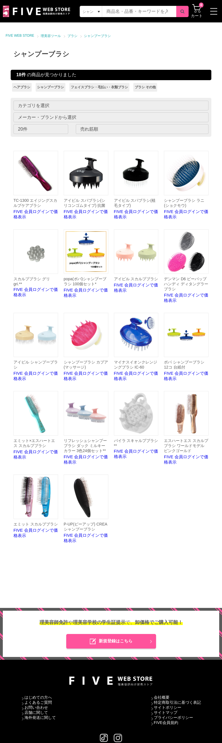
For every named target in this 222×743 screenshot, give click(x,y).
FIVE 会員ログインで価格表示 (35, 185)
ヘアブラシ (21, 87)
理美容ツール (51, 36)
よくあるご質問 (38, 702)
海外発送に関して (40, 717)
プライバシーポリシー (173, 717)
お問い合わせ (36, 707)
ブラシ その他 (145, 87)
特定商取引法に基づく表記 (177, 702)
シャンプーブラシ (97, 36)
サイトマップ (165, 712)
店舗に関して (36, 712)
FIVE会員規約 (166, 722)
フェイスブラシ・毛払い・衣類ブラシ (99, 87)
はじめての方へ (38, 697)
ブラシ (72, 36)
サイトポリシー (167, 707)
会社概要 (162, 697)
